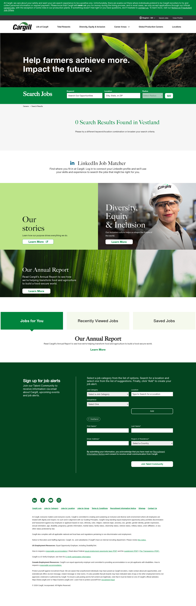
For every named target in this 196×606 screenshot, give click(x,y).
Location (108, 91)
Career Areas (120, 26)
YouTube (50, 500)
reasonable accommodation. (51, 565)
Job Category (92, 390)
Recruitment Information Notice (123, 508)
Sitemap (141, 508)
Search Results (37, 106)
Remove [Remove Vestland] (89, 419)
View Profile (178, 18)
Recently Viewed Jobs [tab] (98, 321)
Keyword (70, 91)
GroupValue (91, 399)
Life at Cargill (42, 26)
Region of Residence (139, 439)
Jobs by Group (83, 508)
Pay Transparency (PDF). (150, 551)
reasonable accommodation (56, 551)
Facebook (42, 500)
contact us (143, 7)
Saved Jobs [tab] (164, 321)
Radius (145, 91)
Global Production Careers (151, 26)
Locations (176, 26)
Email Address (93, 439)
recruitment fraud (108, 580)
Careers (26, 106)
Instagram (58, 500)
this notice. (142, 540)
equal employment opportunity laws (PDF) (101, 551)
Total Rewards (63, 26)
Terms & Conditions (100, 508)
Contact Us (152, 508)
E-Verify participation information (78, 557)
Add (152, 411)
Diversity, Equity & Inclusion (92, 26)
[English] (149, 18)
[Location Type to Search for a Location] (152, 394)
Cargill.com (37, 508)
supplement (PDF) (131, 551)
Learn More (41, 241)
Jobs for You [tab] (31, 321)
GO (169, 95)
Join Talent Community (152, 464)
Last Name (135, 426)
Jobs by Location (68, 508)
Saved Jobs (163, 18)
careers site (9, 7)
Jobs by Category (51, 508)
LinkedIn (34, 500)
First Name (91, 426)
